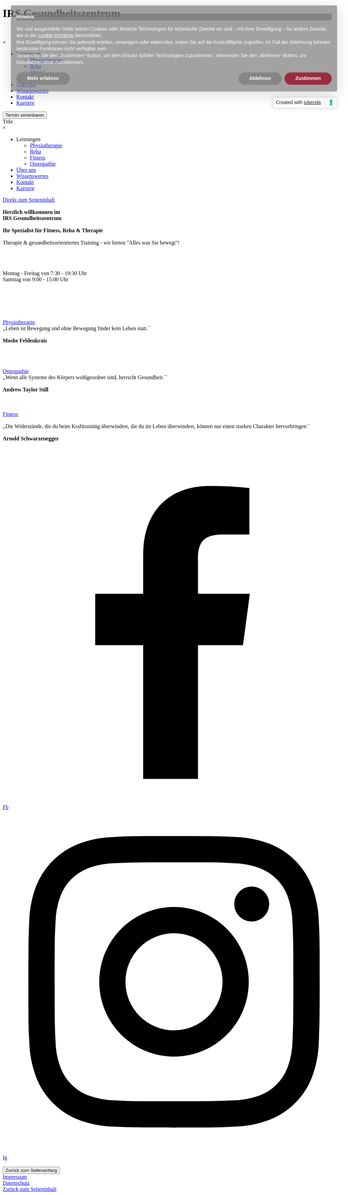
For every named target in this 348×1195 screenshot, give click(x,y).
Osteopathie (43, 164)
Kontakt (25, 182)
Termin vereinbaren (24, 115)
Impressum (15, 1177)
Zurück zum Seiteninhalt (29, 1189)
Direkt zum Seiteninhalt (29, 200)
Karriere (25, 103)
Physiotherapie (46, 145)
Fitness (37, 158)
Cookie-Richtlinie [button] (56, 35)
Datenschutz (16, 1183)
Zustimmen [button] (308, 78)
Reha (35, 151)
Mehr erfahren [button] (43, 78)
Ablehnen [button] (260, 78)
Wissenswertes (32, 176)
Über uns (26, 170)
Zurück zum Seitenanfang (31, 1170)
